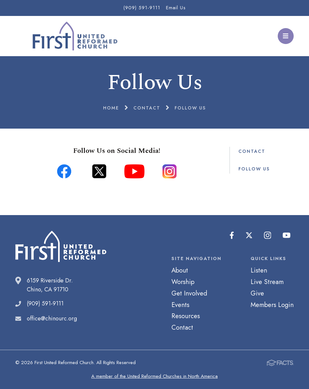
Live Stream (267, 282)
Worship (182, 282)
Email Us (176, 7)
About (179, 270)
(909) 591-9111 (141, 7)
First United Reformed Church (73, 36)
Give (257, 293)
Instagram (267, 235)
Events (180, 305)
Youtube (287, 235)
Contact (251, 151)
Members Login (272, 305)
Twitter (249, 235)
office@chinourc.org (52, 318)
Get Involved (189, 293)
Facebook (232, 235)
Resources (185, 316)
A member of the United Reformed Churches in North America (154, 376)
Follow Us (254, 169)
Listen (259, 270)
